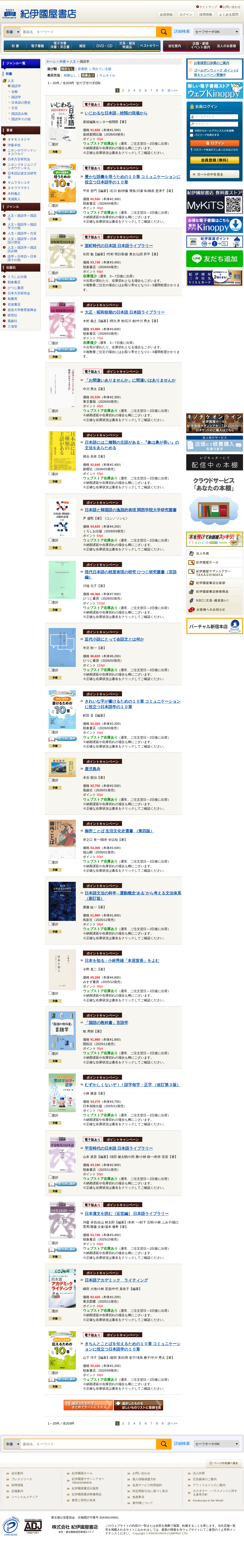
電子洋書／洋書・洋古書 (60, 46)
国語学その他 (21, 119)
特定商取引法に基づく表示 (150, 1491)
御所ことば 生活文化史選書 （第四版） (119, 831)
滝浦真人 (14, 199)
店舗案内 (17, 1491)
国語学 (16, 86)
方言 (14, 108)
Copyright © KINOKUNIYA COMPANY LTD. (160, 1533)
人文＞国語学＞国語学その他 (22, 226)
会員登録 (166, 14)
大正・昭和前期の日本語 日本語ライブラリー (125, 312)
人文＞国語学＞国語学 (22, 217)
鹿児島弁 (93, 769)
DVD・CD (105, 46)
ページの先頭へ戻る (224, 1463)
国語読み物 (19, 114)
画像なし (70, 75)
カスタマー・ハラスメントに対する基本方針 (215, 1492)
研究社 (12, 315)
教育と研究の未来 (84, 1500)
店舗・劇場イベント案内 (200, 46)
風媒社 (12, 321)
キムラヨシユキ (19, 182)
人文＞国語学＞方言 (22, 233)
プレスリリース (21, 1479)
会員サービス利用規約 (147, 1485)
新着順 (82, 69)
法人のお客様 (227, 46)
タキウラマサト (19, 188)
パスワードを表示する (216, 135)
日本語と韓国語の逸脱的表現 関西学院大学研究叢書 (131, 510)
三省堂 (12, 326)
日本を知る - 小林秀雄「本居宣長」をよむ (122, 961)
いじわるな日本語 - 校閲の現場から (116, 113)
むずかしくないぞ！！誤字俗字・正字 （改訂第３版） (133, 1085)
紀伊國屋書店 (39, 11)
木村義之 (14, 193)
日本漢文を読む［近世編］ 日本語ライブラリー (127, 1214)
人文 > (74, 61)
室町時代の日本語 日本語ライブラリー (119, 246)
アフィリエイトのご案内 (209, 1485)
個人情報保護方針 (144, 1479)
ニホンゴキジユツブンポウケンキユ (22, 166)
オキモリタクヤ (19, 139)
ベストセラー (150, 46)
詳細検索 (182, 31)
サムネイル (107, 75)
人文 (11, 81)
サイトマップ (208, 6)
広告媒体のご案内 (205, 1479)
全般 (14, 92)
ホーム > (52, 61)
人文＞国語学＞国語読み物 (22, 249)
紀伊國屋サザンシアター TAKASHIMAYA (88, 1480)
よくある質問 (228, 14)
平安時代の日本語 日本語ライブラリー (119, 1148)
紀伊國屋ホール (82, 1473)
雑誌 (82, 46)
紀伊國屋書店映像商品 (87, 1494)
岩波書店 (14, 304)
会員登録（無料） (215, 160)
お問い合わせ (232, 6)
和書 (14, 46)
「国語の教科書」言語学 (106, 1023)
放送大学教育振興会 (22, 310)
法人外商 (199, 1473)
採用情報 (205, 14)
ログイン (186, 14)
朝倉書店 (14, 282)
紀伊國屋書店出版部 (85, 1488)
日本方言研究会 (19, 159)
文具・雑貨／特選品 (127, 46)
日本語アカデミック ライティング (116, 1280)
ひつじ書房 (16, 288)
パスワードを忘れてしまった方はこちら (214, 149)
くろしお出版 (17, 277)
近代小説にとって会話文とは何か (114, 639)
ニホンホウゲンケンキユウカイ (22, 152)
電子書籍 (37, 46)
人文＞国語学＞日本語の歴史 (22, 240)
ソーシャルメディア (24, 1496)
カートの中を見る (214, 174)
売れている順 (101, 69)
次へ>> (172, 90)
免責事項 (138, 1496)
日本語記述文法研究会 (22, 175)
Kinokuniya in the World (208, 1500)
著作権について (142, 1502)
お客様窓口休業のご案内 (211, 63)
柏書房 (12, 299)
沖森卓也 (14, 145)
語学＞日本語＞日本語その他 (22, 258)
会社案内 (174, 46)
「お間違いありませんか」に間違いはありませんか (130, 380)
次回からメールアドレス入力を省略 (216, 130)
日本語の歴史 (21, 102)
